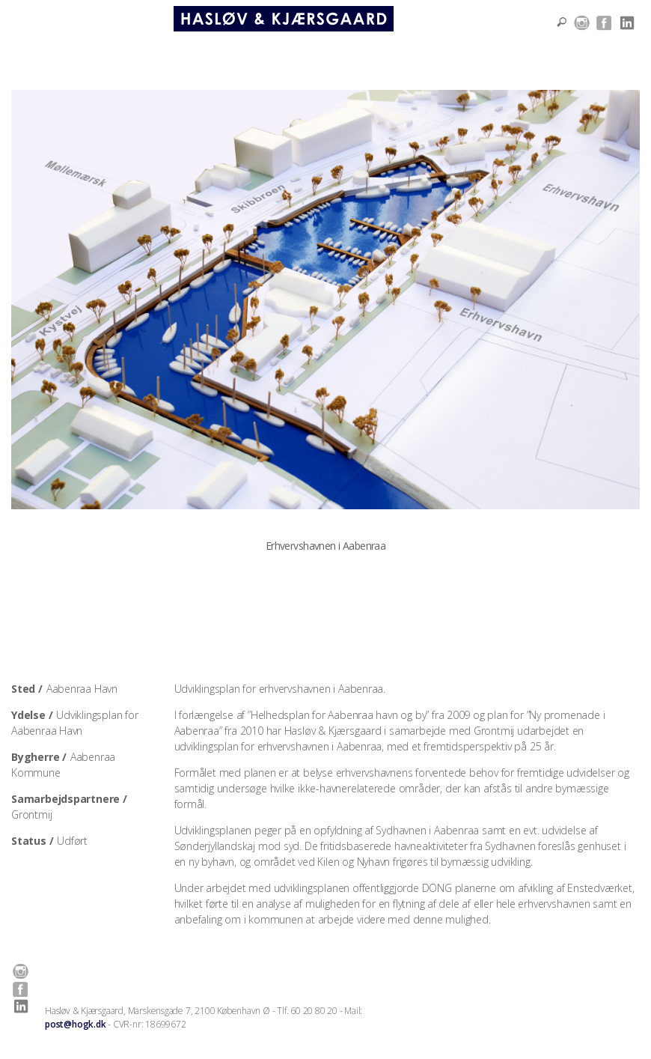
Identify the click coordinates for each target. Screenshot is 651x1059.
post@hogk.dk (75, 1024)
